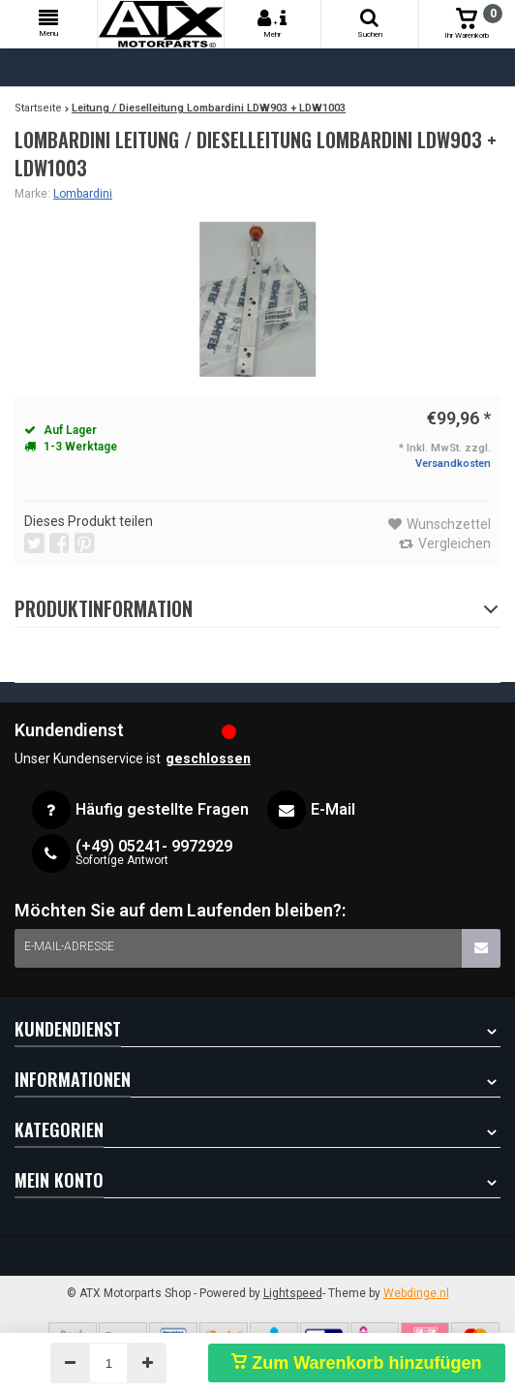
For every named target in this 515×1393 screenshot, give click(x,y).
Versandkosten (453, 463)
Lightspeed (292, 1293)
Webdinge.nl (416, 1293)
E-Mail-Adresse (69, 946)
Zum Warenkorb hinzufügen (356, 1363)
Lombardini (82, 194)
